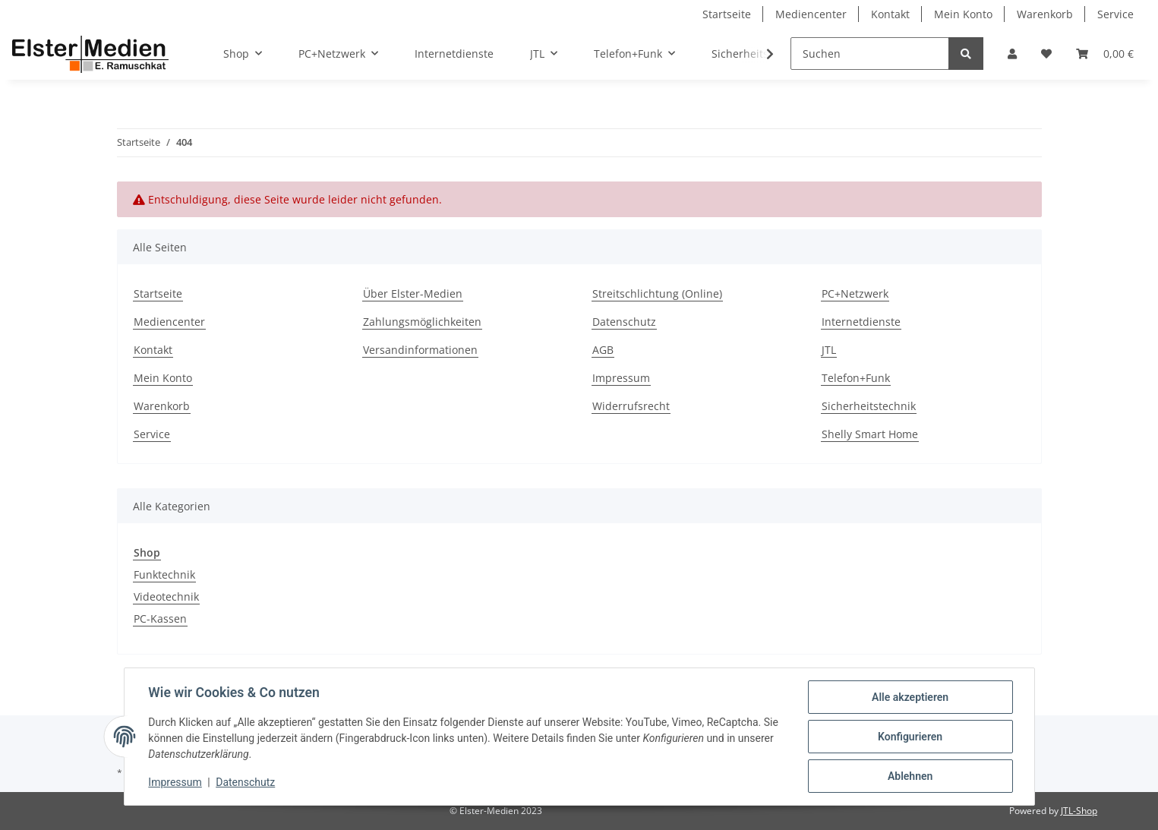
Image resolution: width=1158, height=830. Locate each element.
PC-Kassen (160, 618)
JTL (829, 349)
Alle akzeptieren (910, 697)
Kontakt (890, 14)
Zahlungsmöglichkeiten (422, 321)
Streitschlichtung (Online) (657, 293)
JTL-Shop (1079, 810)
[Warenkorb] (1105, 53)
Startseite (726, 14)
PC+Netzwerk (855, 293)
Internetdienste (454, 53)
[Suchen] (869, 53)
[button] (1012, 53)
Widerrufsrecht (631, 406)
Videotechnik (166, 596)
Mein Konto (963, 14)
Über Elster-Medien (412, 293)
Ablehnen (910, 776)
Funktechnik (164, 574)
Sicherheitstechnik (869, 406)
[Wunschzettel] (1046, 53)
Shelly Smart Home (870, 434)
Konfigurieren (910, 737)
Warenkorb (1045, 14)
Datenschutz (624, 321)
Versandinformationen (420, 349)
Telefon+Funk (856, 378)
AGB (603, 349)
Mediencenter (811, 14)
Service (1115, 14)
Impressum (621, 378)
